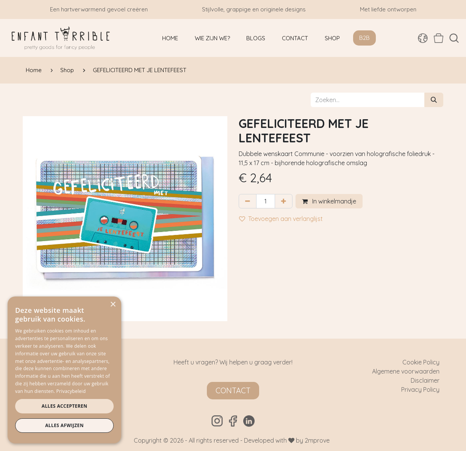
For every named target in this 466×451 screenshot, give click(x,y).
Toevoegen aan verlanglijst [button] (281, 218)
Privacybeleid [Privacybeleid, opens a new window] (71, 391)
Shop (67, 70)
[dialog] (64, 369)
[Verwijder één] (247, 201)
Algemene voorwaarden (405, 371)
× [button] (113, 305)
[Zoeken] (433, 100)
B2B (364, 37)
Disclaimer (425, 380)
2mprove (317, 440)
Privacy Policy (420, 389)
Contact (233, 390)
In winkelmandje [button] (329, 201)
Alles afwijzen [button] (64, 425)
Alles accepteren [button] (65, 406)
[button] (454, 38)
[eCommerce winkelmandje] (438, 38)
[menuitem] (170, 38)
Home (34, 70)
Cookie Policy (420, 362)
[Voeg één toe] (283, 201)
